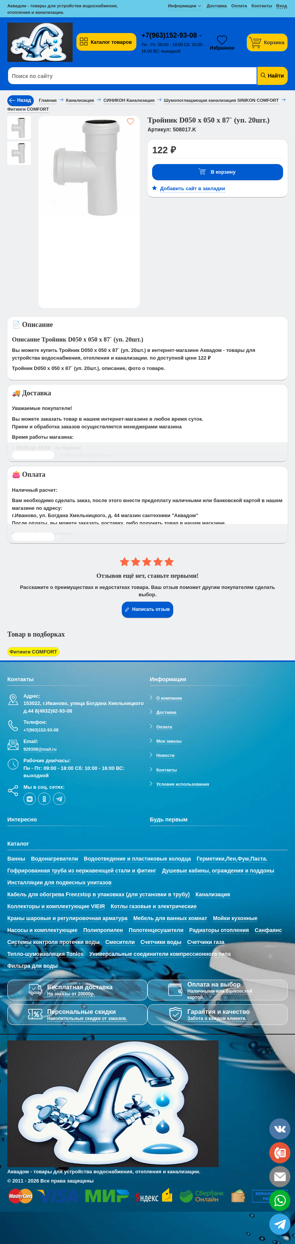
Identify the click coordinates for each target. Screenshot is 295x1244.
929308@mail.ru (39, 749)
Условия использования (182, 784)
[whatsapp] (279, 1200)
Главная (47, 100)
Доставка (166, 712)
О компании (169, 698)
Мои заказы (169, 741)
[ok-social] (44, 799)
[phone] (279, 1152)
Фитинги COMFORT (33, 652)
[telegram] (59, 799)
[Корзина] (267, 42)
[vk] (29, 799)
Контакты (166, 770)
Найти (272, 75)
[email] (279, 1176)
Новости (165, 755)
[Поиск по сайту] (124, 76)
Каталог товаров (106, 42)
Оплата (164, 727)
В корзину (217, 172)
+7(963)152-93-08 (170, 35)
